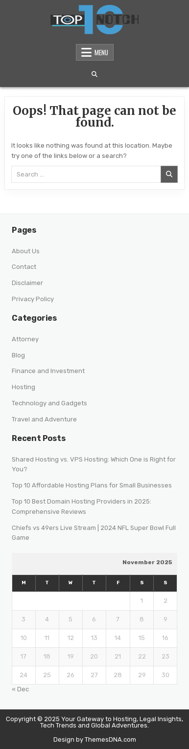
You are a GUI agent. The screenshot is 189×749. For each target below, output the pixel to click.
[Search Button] (94, 74)
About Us (26, 251)
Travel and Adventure (44, 419)
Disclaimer (27, 282)
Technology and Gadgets (49, 403)
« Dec (20, 689)
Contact (24, 266)
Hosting (23, 387)
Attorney (25, 339)
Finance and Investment (48, 370)
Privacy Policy (33, 299)
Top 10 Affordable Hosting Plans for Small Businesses (92, 485)
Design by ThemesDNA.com (94, 739)
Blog (18, 355)
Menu (101, 52)
